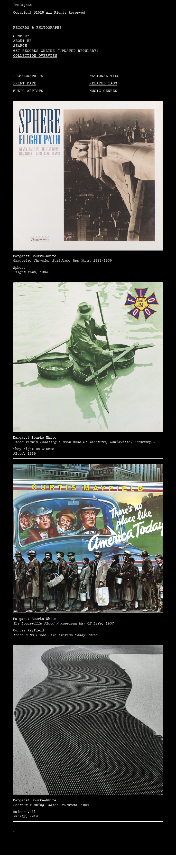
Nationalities (104, 76)
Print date (24, 83)
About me (22, 41)
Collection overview (35, 55)
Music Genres (103, 91)
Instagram (22, 5)
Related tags (103, 83)
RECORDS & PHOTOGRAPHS (37, 27)
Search (20, 45)
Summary (21, 36)
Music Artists (28, 91)
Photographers (28, 76)
